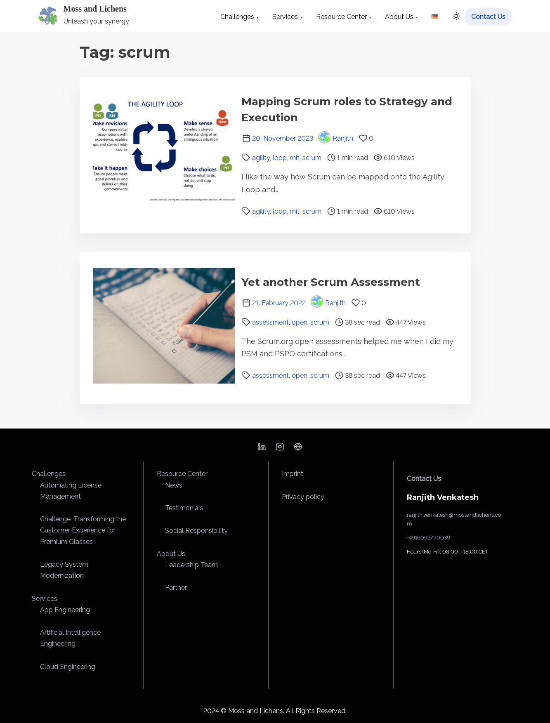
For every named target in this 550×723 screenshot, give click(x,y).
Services (44, 599)
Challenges (49, 474)
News (173, 485)
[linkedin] (261, 449)
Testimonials (184, 508)
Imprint (292, 474)
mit (295, 158)
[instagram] (280, 449)
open (299, 322)
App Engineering (65, 610)
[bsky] (298, 449)
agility (261, 158)
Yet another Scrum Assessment (330, 282)
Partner (176, 587)
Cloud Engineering (67, 667)
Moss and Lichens (95, 8)
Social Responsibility (196, 531)
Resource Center (182, 474)
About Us (171, 554)
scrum (311, 158)
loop (280, 158)
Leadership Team (191, 565)
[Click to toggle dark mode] (455, 17)
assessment (270, 322)
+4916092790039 (428, 538)
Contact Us (424, 479)
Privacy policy (303, 497)
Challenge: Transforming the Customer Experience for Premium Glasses (83, 530)
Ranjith (335, 138)
